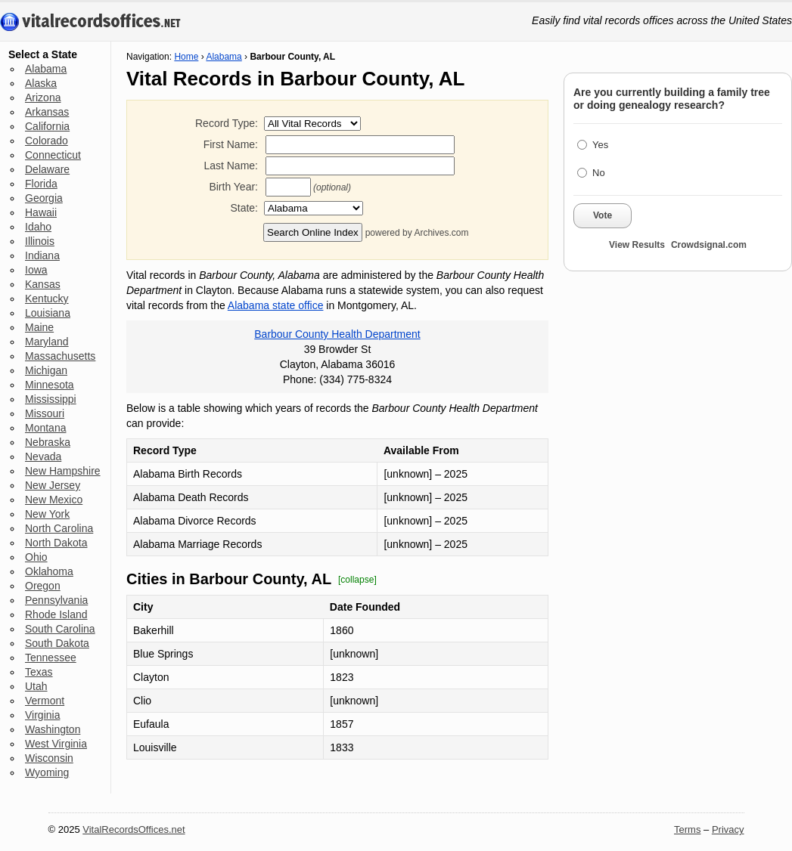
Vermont (44, 701)
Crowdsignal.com (709, 245)
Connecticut (53, 155)
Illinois (39, 241)
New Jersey (52, 485)
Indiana (42, 255)
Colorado (46, 141)
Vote (602, 215)
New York (47, 514)
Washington (52, 729)
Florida (41, 184)
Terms (687, 829)
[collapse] (357, 579)
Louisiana (47, 313)
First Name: (230, 144)
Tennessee (50, 657)
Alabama (46, 69)
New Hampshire (63, 471)
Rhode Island (56, 614)
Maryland (47, 342)
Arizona (43, 97)
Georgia (44, 198)
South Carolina (60, 629)
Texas (39, 672)
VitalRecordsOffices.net (133, 829)
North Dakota (56, 543)
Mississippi (50, 399)
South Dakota (57, 643)
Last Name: (230, 165)
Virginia (42, 715)
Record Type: (226, 123)
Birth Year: (233, 187)
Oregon (43, 586)
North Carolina (59, 528)
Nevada (43, 456)
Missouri (44, 413)
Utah (36, 686)
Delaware (47, 169)
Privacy (728, 829)
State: (244, 208)
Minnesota (49, 385)
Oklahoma (49, 571)
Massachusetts (60, 356)
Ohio (36, 557)
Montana (45, 428)
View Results (637, 245)
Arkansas (47, 112)
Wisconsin (49, 758)
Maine (39, 327)
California (47, 126)
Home (186, 56)
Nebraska (47, 442)
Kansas (43, 284)
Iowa (36, 270)
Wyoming (47, 772)
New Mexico (53, 500)
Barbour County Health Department (337, 334)
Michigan (46, 370)
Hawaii (41, 212)
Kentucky (47, 298)
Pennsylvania (56, 600)
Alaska (41, 83)
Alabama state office (276, 305)
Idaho (38, 227)
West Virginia (56, 744)
